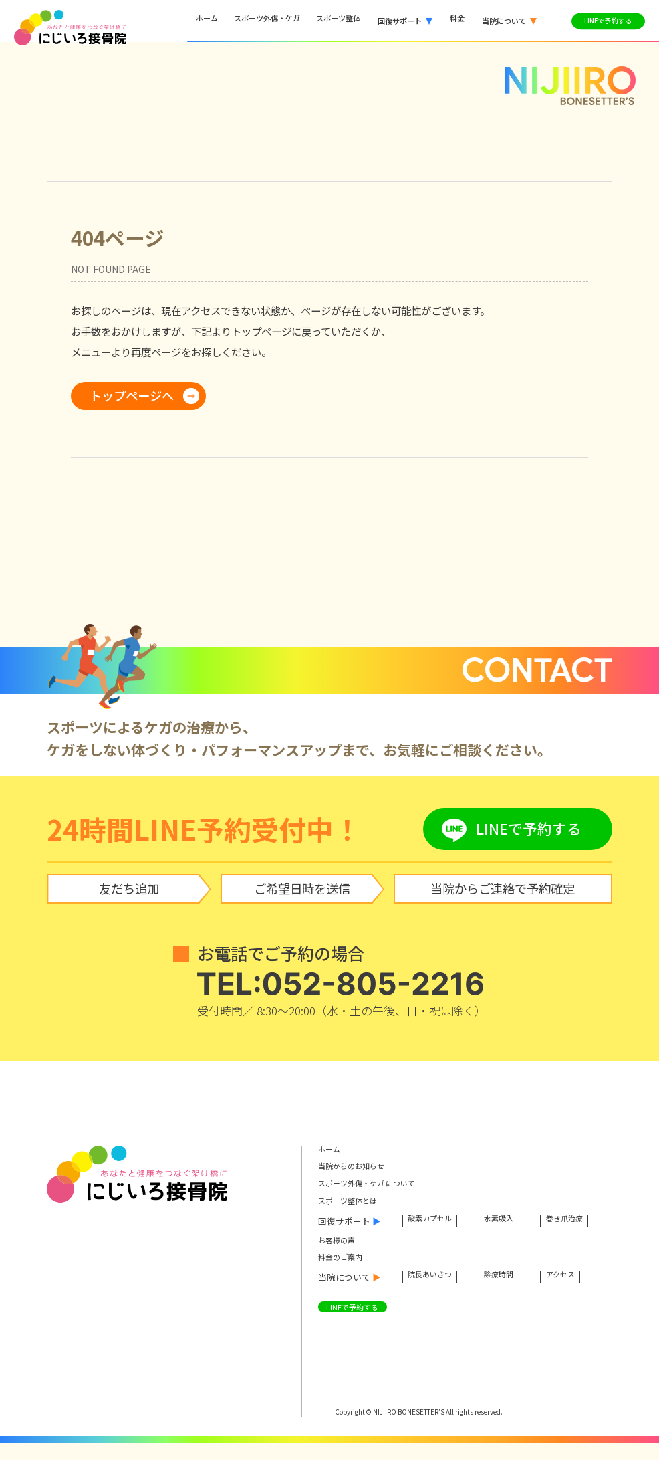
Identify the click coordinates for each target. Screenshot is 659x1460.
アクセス (580, 1293)
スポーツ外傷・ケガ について (375, 1185)
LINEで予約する (357, 1324)
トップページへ (132, 395)
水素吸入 (512, 1222)
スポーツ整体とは (353, 1203)
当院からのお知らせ (357, 1167)
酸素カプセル (434, 1222)
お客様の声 (340, 1256)
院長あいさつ (434, 1293)
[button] (402, 21)
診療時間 (512, 1293)
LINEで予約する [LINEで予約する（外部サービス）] (603, 20)
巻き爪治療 (346, 1239)
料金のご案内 (344, 1274)
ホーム (331, 1150)
